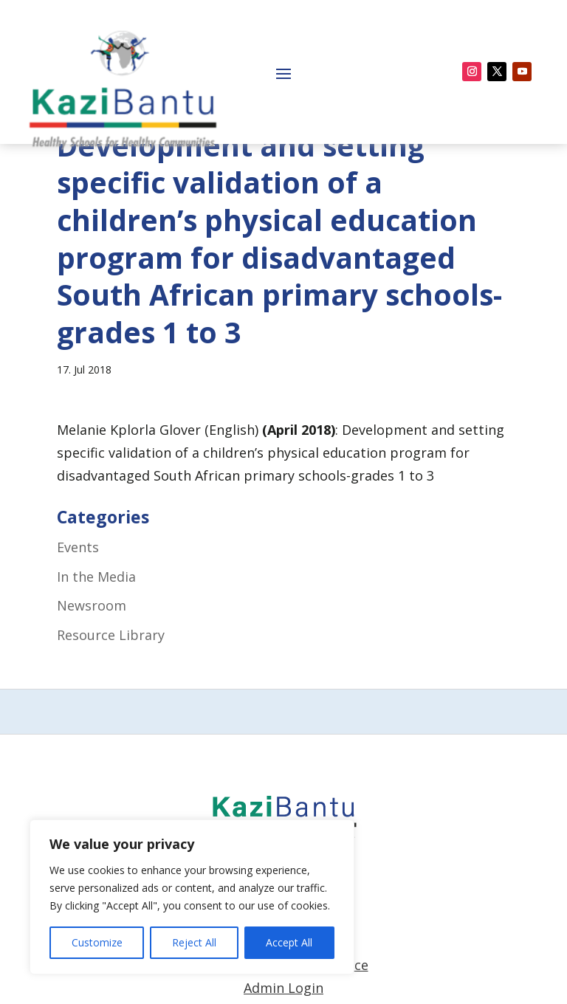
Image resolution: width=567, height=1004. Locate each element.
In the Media (96, 636)
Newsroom (91, 666)
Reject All (194, 942)
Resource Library (111, 695)
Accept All (289, 942)
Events (78, 607)
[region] (192, 896)
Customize (97, 942)
